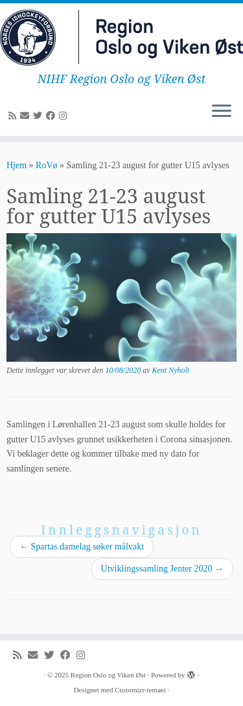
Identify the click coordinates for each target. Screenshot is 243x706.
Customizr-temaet (140, 690)
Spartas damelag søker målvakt (81, 546)
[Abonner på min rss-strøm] (14, 116)
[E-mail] (26, 116)
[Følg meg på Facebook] (52, 116)
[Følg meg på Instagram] (65, 116)
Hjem (16, 165)
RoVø (46, 165)
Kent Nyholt (171, 370)
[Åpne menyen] (221, 112)
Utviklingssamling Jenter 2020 (162, 569)
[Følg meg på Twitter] (39, 116)
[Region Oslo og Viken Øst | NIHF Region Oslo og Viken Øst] (121, 38)
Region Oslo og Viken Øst (108, 675)
